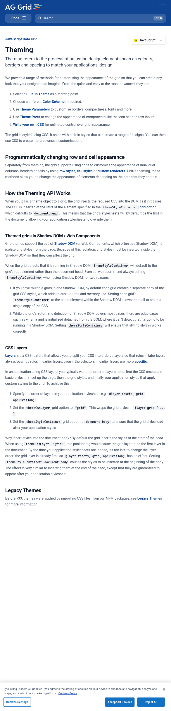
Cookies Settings (17, 702)
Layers (10, 356)
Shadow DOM (64, 244)
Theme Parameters (35, 109)
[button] (100, 18)
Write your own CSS (28, 124)
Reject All (151, 702)
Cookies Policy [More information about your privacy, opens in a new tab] (67, 693)
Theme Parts (30, 117)
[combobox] (148, 40)
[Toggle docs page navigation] (18, 18)
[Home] (23, 7)
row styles (67, 171)
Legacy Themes (149, 498)
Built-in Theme (37, 94)
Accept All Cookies (120, 702)
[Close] (164, 689)
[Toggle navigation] (163, 7)
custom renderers (111, 171)
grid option (129, 207)
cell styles (85, 171)
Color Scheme (54, 102)
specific (141, 361)
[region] (85, 696)
